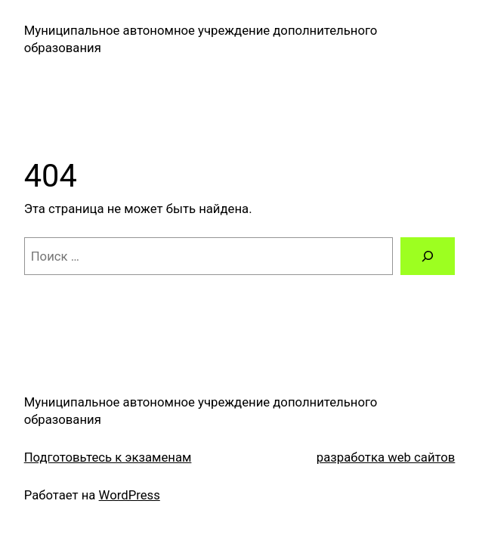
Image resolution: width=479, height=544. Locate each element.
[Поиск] (428, 256)
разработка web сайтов (386, 457)
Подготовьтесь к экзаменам (108, 457)
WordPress (129, 494)
